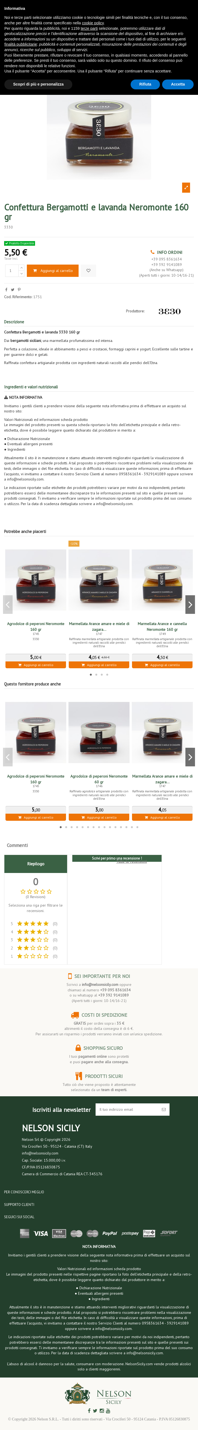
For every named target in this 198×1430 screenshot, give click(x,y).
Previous (8, 604)
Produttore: (135, 311)
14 (132, 827)
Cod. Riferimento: (18, 296)
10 (110, 827)
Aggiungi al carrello (53, 270)
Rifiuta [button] (145, 84)
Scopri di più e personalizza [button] (38, 84)
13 (126, 827)
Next (190, 604)
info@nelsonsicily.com (100, 984)
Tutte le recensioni (131, 861)
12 (121, 827)
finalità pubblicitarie (20, 44)
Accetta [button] (178, 84)
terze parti (89, 28)
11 (115, 827)
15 (137, 827)
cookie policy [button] (93, 23)
